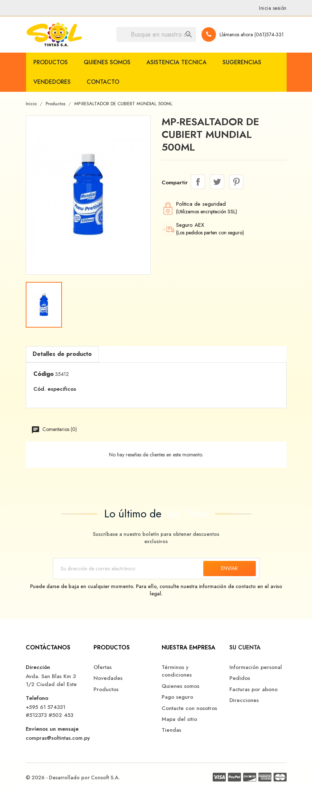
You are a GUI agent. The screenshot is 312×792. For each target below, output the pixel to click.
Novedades (107, 678)
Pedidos (239, 678)
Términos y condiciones (177, 671)
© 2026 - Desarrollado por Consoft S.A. (73, 777)
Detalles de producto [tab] (62, 354)
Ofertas (102, 667)
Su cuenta (245, 647)
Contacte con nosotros (189, 708)
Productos (50, 62)
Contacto (103, 82)
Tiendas (171, 730)
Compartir (198, 182)
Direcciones (244, 700)
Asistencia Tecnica (176, 62)
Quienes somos (107, 62)
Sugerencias (241, 62)
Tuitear (217, 182)
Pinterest (236, 182)
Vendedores (52, 82)
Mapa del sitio (179, 719)
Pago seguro (177, 697)
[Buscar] (156, 34)
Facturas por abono (253, 689)
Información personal (255, 667)
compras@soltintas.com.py (58, 738)
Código (43, 374)
